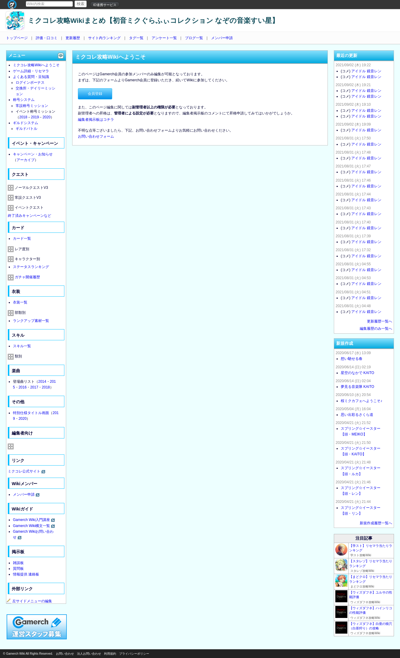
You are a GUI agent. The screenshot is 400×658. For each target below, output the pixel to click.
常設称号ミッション (32, 106)
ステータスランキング (31, 267)
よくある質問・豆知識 (31, 77)
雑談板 (18, 563)
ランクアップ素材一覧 (31, 321)
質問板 (18, 568)
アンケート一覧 (164, 38)
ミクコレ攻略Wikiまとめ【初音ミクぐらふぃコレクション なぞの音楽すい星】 (153, 20)
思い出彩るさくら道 (357, 415)
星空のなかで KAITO (357, 373)
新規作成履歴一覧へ (376, 523)
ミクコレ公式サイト (24, 471)
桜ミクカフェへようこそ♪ (361, 401)
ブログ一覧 (194, 38)
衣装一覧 (20, 302)
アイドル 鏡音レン (366, 71)
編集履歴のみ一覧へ (376, 328)
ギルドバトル (26, 128)
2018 (23, 117)
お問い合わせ (65, 653)
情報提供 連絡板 (26, 574)
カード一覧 (22, 238)
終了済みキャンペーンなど (29, 216)
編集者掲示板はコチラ (96, 119)
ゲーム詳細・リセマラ (31, 71)
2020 (46, 117)
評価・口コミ (46, 38)
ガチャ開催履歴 (27, 277)
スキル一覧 (22, 346)
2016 (23, 387)
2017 (34, 387)
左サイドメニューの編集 (29, 601)
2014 (42, 381)
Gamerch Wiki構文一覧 (31, 526)
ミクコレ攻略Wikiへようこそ (36, 65)
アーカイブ (26, 160)
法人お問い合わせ (89, 653)
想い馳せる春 (351, 359)
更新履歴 (73, 38)
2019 (35, 117)
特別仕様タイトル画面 (31, 413)
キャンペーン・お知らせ (33, 154)
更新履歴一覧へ (379, 321)
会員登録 (95, 94)
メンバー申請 (222, 38)
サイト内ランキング (104, 38)
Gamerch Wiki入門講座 (31, 520)
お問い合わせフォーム (96, 136)
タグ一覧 (136, 38)
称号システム (24, 100)
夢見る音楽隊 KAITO (357, 387)
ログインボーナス (30, 82)
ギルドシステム (25, 123)
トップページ (17, 38)
